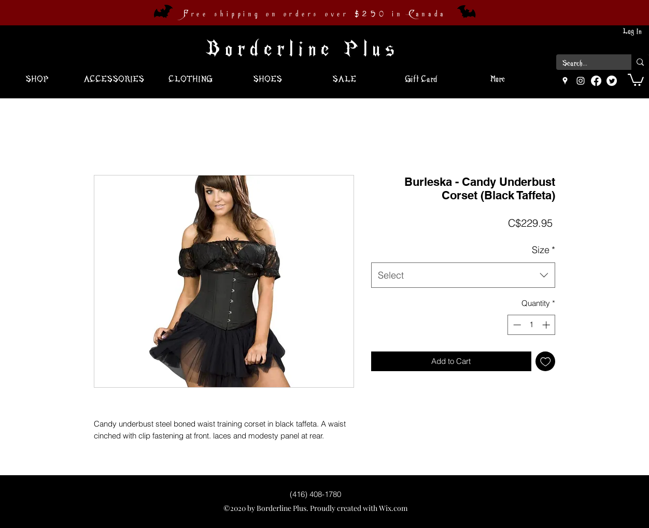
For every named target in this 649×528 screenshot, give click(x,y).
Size (543, 250)
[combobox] (463, 275)
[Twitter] (611, 81)
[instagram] (580, 81)
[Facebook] (596, 81)
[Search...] (586, 63)
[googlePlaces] (565, 81)
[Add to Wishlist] (545, 361)
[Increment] (547, 324)
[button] (636, 79)
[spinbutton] (531, 324)
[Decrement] (516, 324)
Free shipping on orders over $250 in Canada (314, 14)
